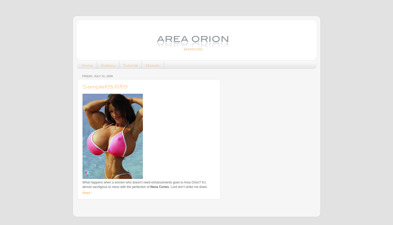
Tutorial (130, 65)
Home (87, 65)
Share (86, 192)
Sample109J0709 (104, 86)
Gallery (108, 65)
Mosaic (153, 65)
